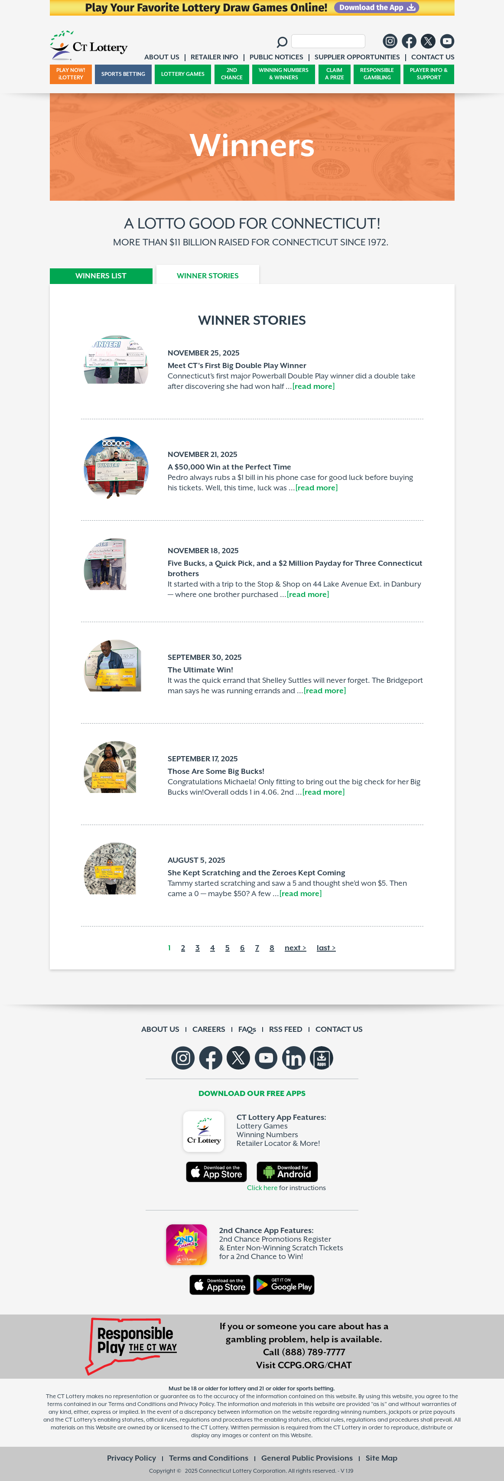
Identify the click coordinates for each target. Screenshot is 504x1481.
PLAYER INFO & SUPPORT (429, 74)
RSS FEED (285, 1029)
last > (326, 948)
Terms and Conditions (208, 1458)
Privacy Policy (131, 1458)
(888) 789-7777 (313, 1352)
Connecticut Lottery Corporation (242, 1471)
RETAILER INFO (214, 57)
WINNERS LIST (101, 276)
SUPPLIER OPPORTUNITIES (357, 57)
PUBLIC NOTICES (276, 57)
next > (295, 948)
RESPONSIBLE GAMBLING (377, 74)
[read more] (313, 386)
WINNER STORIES (208, 276)
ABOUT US (160, 1029)
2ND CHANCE (232, 74)
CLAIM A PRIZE (334, 74)
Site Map (381, 1458)
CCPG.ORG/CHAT (315, 1365)
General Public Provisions (307, 1458)
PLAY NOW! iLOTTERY (70, 74)
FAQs (247, 1029)
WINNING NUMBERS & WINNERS (284, 74)
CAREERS (208, 1029)
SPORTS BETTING (123, 74)
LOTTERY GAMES (183, 74)
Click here (262, 1188)
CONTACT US (339, 1029)
